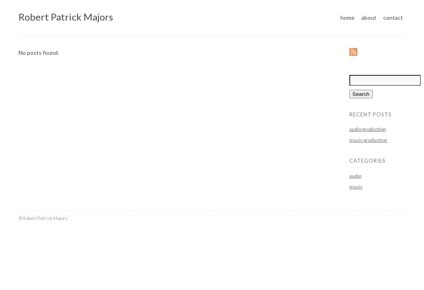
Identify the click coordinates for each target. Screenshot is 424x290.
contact (393, 17)
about (368, 17)
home (347, 17)
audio (355, 176)
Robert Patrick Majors (66, 17)
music (356, 187)
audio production (367, 129)
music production (368, 140)
